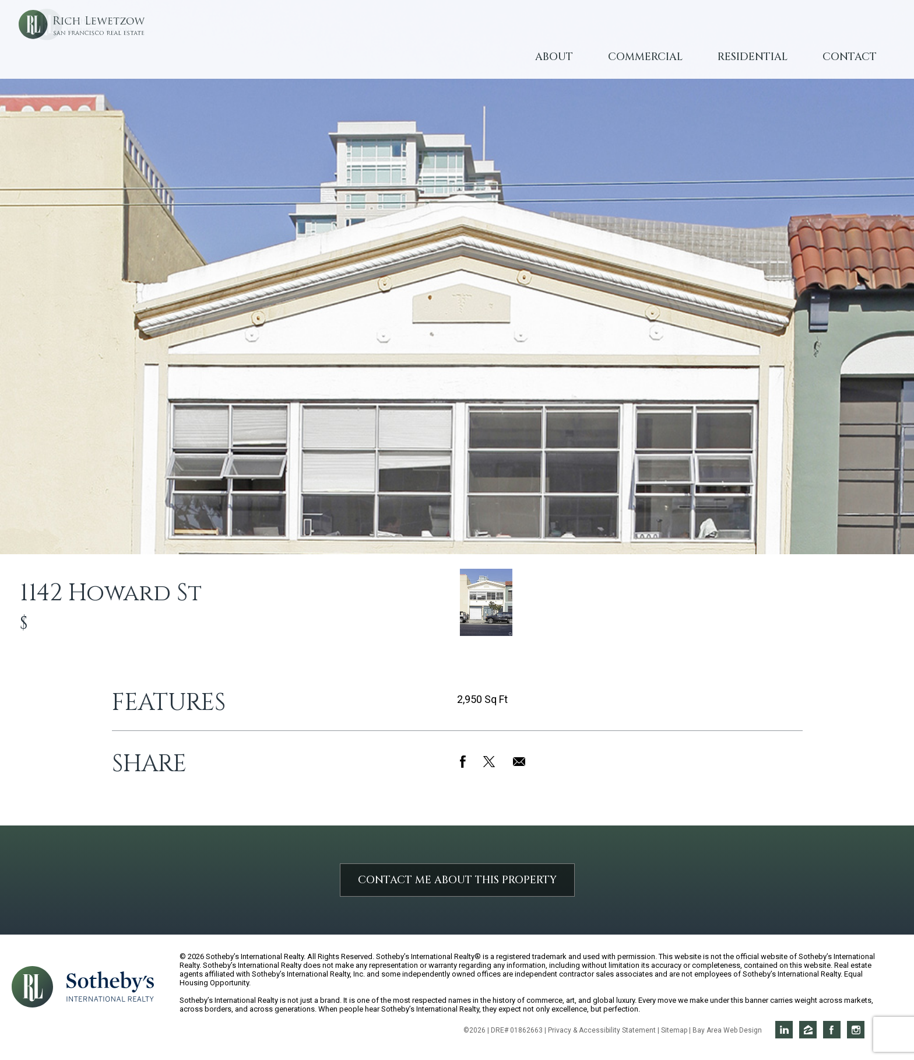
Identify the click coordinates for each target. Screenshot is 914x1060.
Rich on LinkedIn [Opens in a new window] (784, 1029)
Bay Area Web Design (727, 1030)
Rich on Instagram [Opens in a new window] (855, 1029)
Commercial (645, 57)
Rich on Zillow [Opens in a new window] (808, 1029)
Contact (849, 57)
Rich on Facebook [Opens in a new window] (832, 1029)
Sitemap (674, 1030)
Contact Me (457, 880)
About (554, 57)
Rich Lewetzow (122, 46)
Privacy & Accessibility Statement (602, 1030)
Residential (753, 57)
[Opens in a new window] (110, 985)
